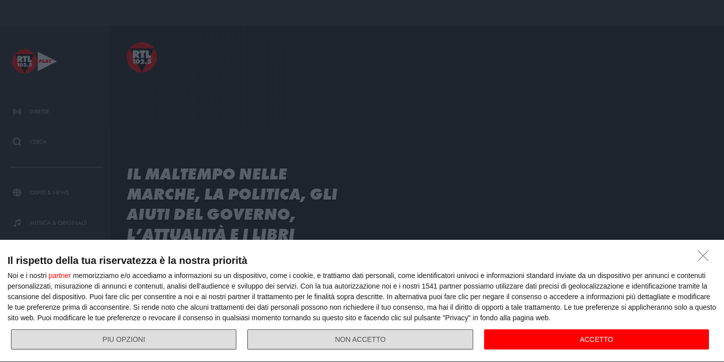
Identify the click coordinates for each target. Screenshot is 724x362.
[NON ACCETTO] (706, 258)
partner (60, 275)
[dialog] (362, 301)
